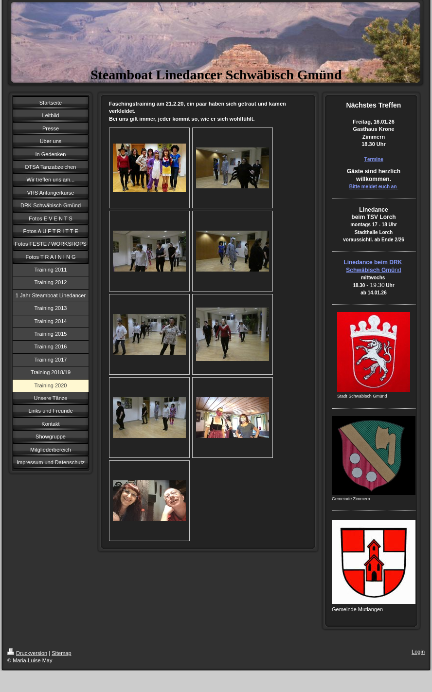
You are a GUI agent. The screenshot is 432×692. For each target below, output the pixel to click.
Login (418, 652)
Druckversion (27, 653)
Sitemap (61, 653)
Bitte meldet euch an (373, 186)
